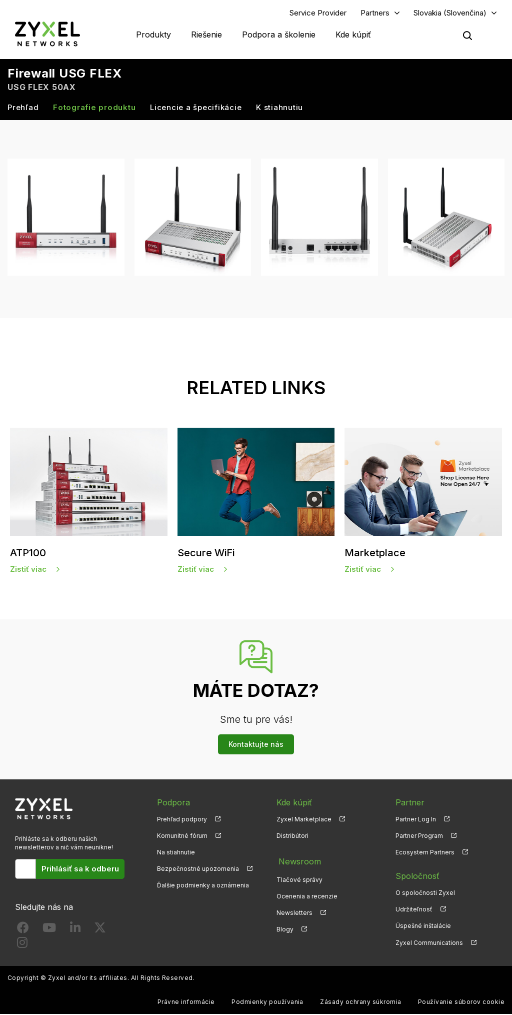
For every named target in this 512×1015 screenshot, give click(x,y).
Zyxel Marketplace (304, 820)
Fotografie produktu (94, 108)
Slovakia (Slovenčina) (450, 13)
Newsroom (297, 860)
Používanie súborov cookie (461, 1002)
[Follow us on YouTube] (49, 931)
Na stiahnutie (176, 853)
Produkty (153, 35)
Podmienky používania (268, 1002)
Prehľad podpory (182, 820)
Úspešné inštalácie (423, 927)
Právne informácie (186, 1002)
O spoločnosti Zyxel (425, 893)
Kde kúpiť (353, 35)
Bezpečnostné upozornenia (198, 870)
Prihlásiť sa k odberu (80, 869)
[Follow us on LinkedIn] (75, 931)
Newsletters (294, 910)
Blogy (285, 927)
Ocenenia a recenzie (307, 893)
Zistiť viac (28, 570)
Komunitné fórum (182, 836)
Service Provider (318, 13)
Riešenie (206, 35)
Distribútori (292, 836)
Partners (375, 13)
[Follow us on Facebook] (23, 931)
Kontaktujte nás (256, 745)
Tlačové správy (299, 877)
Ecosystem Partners (425, 853)
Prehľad (23, 108)
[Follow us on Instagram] (22, 946)
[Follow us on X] (100, 931)
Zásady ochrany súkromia (360, 1002)
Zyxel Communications (429, 943)
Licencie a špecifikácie (196, 108)
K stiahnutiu (279, 108)
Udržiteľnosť (414, 910)
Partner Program (419, 836)
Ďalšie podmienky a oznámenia (203, 886)
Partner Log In (416, 820)
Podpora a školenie (279, 35)
